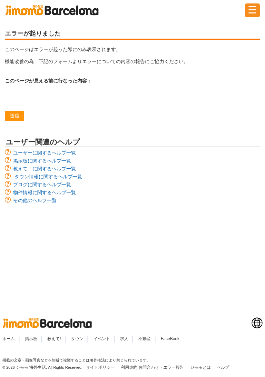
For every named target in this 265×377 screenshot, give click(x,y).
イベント (102, 338)
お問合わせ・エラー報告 (161, 367)
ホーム (8, 338)
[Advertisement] (132, 255)
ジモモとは (201, 367)
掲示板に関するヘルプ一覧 (42, 160)
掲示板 (31, 338)
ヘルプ (223, 367)
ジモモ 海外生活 (31, 367)
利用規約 (129, 367)
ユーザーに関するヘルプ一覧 (44, 153)
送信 (14, 115)
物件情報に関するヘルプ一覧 (44, 192)
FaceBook (170, 338)
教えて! (54, 338)
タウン (77, 338)
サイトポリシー (101, 367)
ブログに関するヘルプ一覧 (42, 184)
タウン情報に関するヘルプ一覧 (48, 176)
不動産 (144, 338)
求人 (124, 338)
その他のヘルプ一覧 (35, 200)
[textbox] (120, 98)
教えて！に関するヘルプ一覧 (44, 168)
